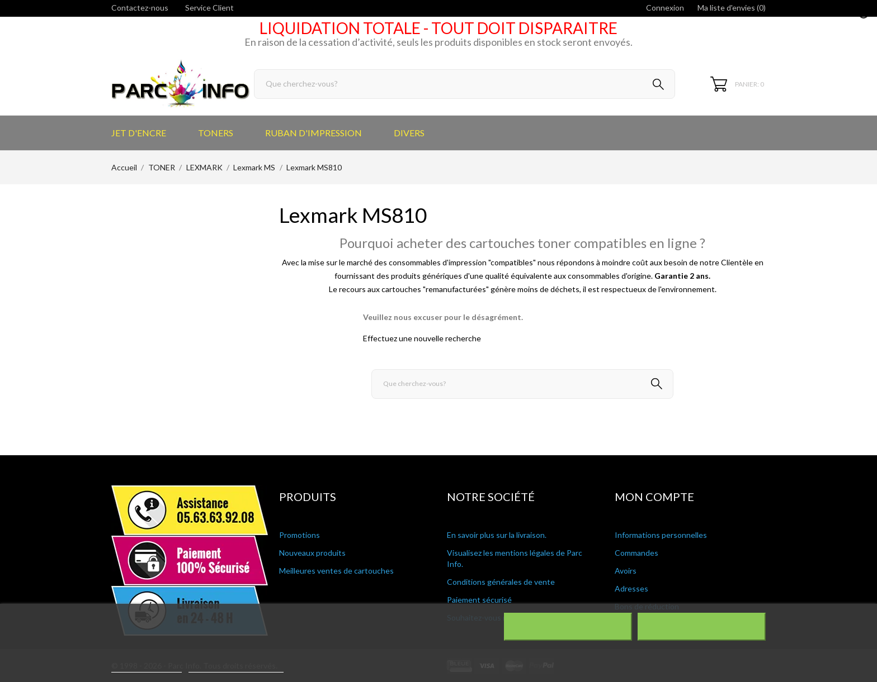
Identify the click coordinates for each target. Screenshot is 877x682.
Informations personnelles (661, 535)
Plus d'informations (146, 667)
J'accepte (702, 626)
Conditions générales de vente (501, 581)
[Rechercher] (464, 84)
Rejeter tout (568, 626)
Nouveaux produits (312, 552)
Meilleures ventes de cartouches (336, 570)
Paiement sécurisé (479, 599)
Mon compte (654, 496)
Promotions (299, 535)
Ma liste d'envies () (731, 7)
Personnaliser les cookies (236, 667)
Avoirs (625, 570)
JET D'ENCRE (138, 132)
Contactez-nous (139, 7)
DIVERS (409, 132)
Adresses (631, 588)
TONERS (215, 132)
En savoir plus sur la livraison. (496, 535)
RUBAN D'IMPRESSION (313, 132)
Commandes (636, 552)
